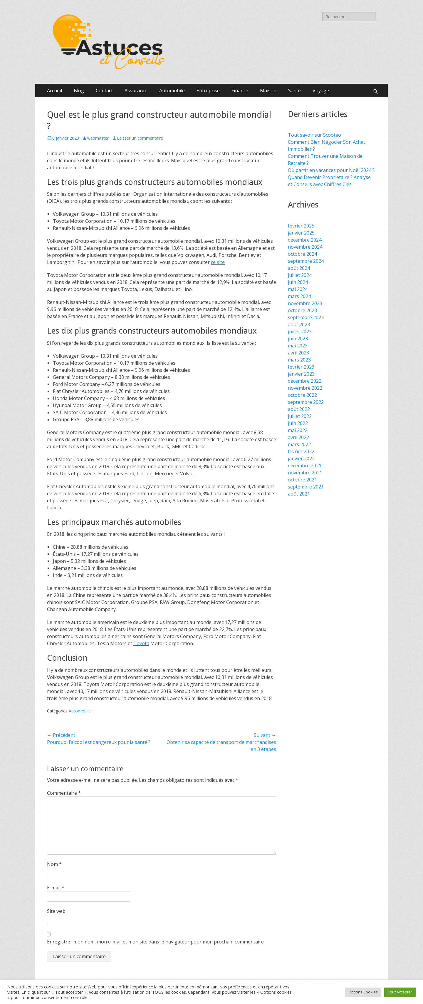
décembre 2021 (304, 465)
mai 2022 (298, 430)
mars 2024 (299, 296)
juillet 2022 (300, 416)
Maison (268, 90)
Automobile (172, 90)
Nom (54, 864)
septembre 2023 (306, 317)
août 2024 (299, 268)
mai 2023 (298, 345)
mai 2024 (298, 289)
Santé (294, 90)
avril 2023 (298, 352)
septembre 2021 (306, 486)
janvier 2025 (301, 233)
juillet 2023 (300, 331)
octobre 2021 (302, 479)
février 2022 (301, 451)
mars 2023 (299, 360)
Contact (104, 90)
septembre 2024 (306, 261)
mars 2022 (299, 444)
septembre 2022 (306, 402)
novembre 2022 (305, 388)
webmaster (98, 138)
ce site (218, 262)
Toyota (141, 643)
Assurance (136, 90)
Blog (79, 90)
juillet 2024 (300, 275)
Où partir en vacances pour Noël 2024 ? (331, 170)
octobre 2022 (302, 395)
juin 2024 (298, 282)
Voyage (321, 90)
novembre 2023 (305, 303)
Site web (56, 911)
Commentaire (64, 793)
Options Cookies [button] (363, 992)
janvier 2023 (301, 374)
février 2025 (301, 225)
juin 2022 (298, 423)
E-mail (55, 887)
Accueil (54, 90)
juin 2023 (298, 338)
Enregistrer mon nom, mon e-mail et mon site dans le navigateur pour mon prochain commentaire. (156, 941)
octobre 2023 (302, 310)
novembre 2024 (305, 247)
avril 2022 (298, 437)
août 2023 (299, 324)
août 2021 (299, 494)
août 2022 (299, 409)
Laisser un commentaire (140, 138)
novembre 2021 (305, 472)
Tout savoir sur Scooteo (314, 135)
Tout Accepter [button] (400, 992)
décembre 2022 (304, 381)
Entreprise (208, 90)
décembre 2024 (304, 240)
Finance (239, 90)
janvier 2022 (301, 458)
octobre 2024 (302, 254)
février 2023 (301, 367)
